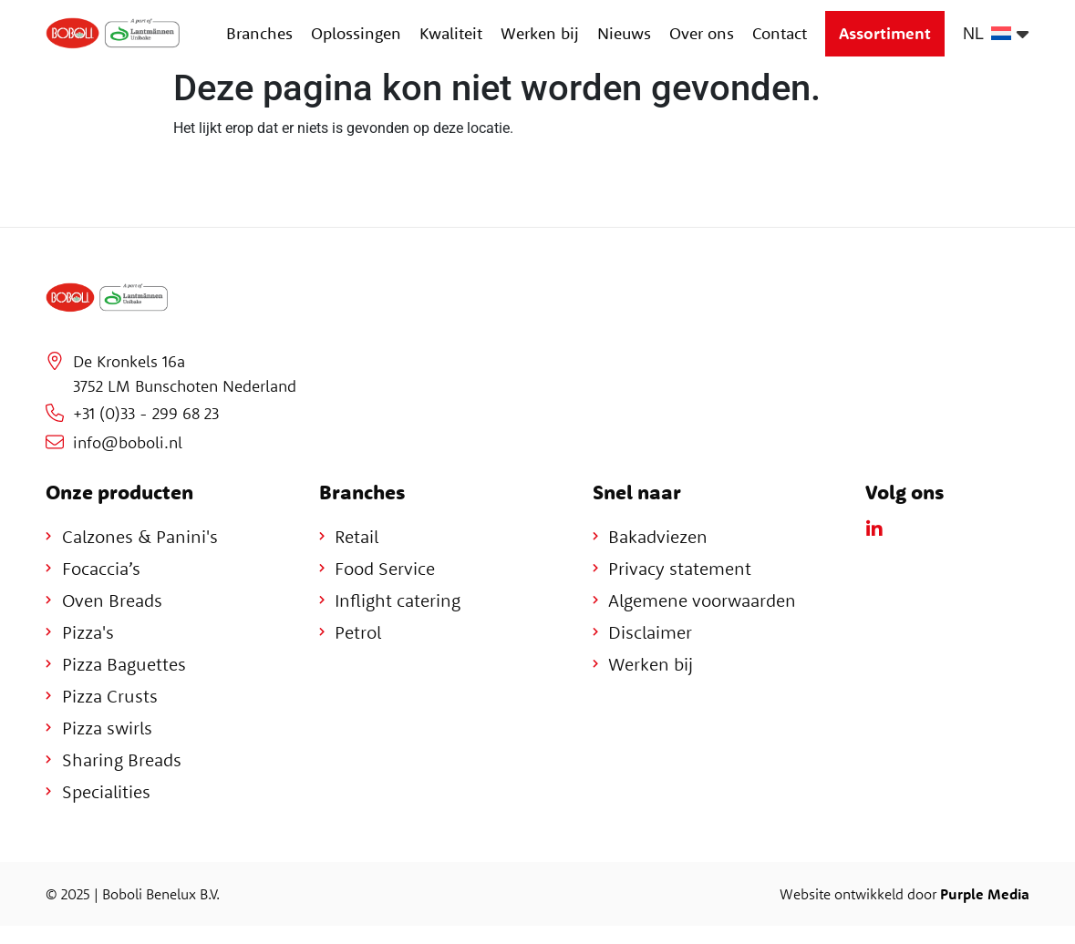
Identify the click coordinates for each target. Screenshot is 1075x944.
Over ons (701, 33)
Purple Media (984, 894)
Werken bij (540, 33)
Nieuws (624, 33)
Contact (779, 33)
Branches (259, 33)
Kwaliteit (450, 33)
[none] (996, 33)
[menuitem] (996, 33)
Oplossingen (356, 33)
